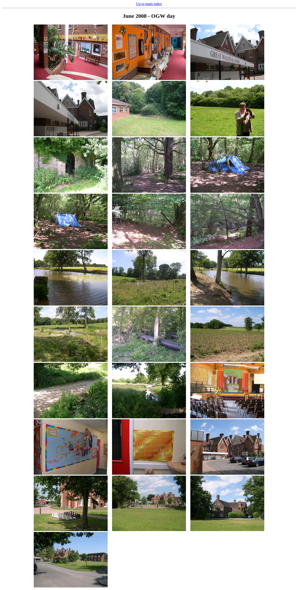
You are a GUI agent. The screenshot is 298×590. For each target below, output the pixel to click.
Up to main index (149, 4)
